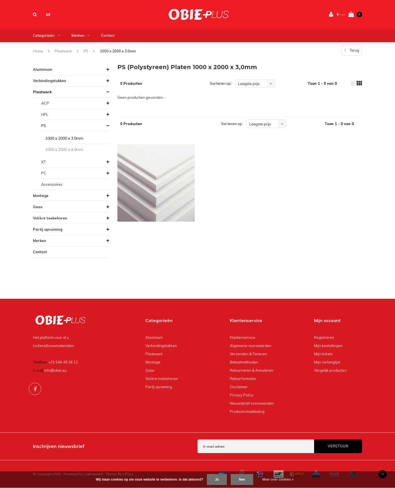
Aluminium (42, 69)
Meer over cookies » (278, 479)
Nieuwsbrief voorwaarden (252, 403)
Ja (217, 479)
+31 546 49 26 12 (63, 362)
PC (43, 173)
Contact (108, 35)
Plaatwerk (63, 51)
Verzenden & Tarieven (248, 354)
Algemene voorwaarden (250, 345)
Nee (242, 479)
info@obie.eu (55, 370)
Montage (41, 195)
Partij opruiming (47, 229)
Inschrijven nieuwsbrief (58, 446)
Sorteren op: (221, 83)
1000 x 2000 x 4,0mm (64, 149)
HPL (44, 114)
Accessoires (52, 184)
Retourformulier (243, 378)
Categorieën (46, 35)
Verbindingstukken (49, 80)
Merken (80, 35)
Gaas (38, 207)
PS (85, 51)
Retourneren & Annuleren (251, 370)
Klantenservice (242, 337)
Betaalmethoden (244, 362)
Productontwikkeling (247, 411)
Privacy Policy (241, 395)
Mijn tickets (323, 354)
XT (43, 161)
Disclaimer (239, 387)
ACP (45, 103)
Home (38, 51)
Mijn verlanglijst (327, 362)
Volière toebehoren (50, 218)
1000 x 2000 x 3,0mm (118, 51)
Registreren (324, 337)
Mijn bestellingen (328, 345)
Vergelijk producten (330, 370)
